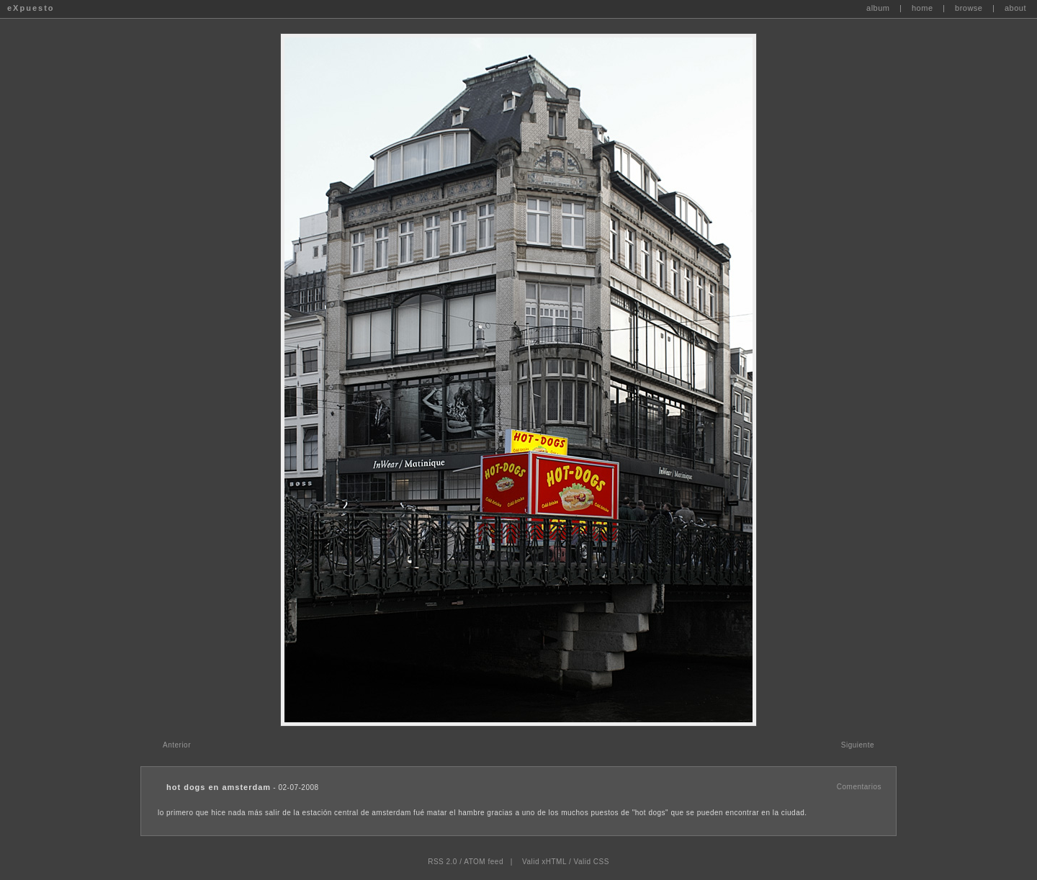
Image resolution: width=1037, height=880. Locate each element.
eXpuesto (31, 8)
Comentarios (859, 787)
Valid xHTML (544, 862)
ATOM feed (483, 862)
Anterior (177, 745)
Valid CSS (591, 862)
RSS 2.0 (442, 862)
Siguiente (857, 745)
